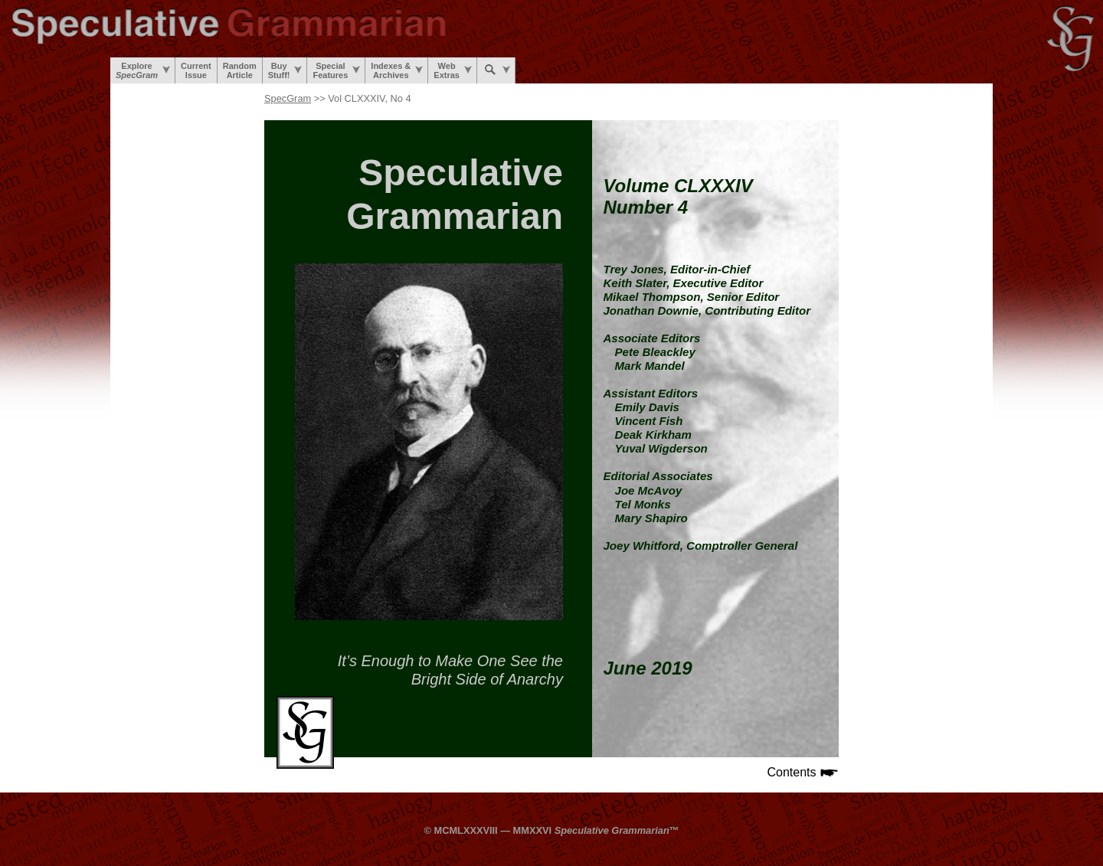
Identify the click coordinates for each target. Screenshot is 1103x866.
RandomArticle (240, 70)
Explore (143, 70)
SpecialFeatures (336, 70)
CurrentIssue (196, 70)
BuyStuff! (285, 70)
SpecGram (287, 98)
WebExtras (453, 70)
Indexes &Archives (397, 70)
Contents (803, 772)
